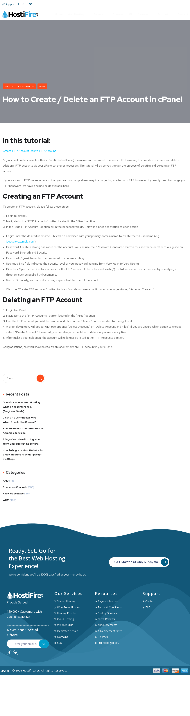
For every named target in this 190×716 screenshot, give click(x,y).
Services (145, 14)
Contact (183, 14)
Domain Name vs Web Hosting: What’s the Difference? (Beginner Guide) (21, 407)
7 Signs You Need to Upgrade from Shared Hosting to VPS (21, 442)
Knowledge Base (13, 493)
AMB (6, 480)
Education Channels (19, 86)
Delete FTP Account (43, 151)
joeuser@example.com (20, 242)
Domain (118, 14)
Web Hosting (78, 14)
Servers (100, 14)
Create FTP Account (16, 151)
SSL (130, 14)
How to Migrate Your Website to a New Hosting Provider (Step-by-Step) (23, 455)
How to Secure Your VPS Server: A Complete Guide (23, 431)
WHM (42, 86)
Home (58, 14)
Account (165, 14)
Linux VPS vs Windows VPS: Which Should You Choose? (20, 420)
